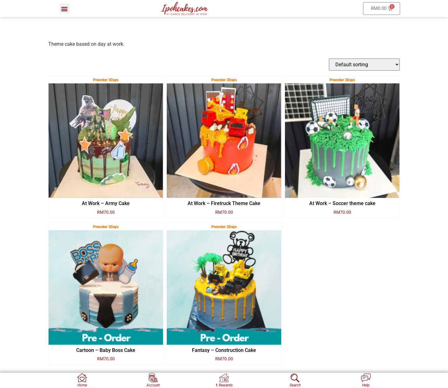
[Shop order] (364, 64)
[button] (64, 8)
